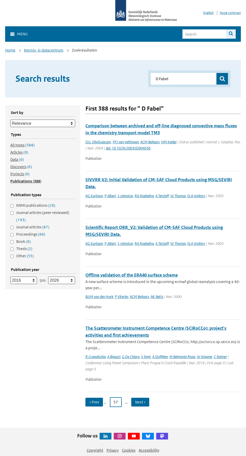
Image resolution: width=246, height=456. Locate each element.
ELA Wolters (196, 195)
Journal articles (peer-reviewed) (42, 216)
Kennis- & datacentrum (43, 50)
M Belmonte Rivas (182, 356)
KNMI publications (35, 205)
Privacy (113, 450)
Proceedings (30, 234)
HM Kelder (169, 141)
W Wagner (204, 356)
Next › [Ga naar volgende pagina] (140, 402)
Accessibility (149, 450)
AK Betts (157, 296)
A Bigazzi (113, 356)
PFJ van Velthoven (126, 141)
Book (23, 241)
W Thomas (178, 195)
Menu (22, 33)
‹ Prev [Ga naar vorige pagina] (94, 402)
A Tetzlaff (162, 195)
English (208, 13)
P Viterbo (121, 296)
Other (25, 255)
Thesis (24, 248)
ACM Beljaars (150, 141)
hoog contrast (230, 13)
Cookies (128, 450)
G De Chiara (130, 356)
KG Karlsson (94, 195)
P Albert (110, 195)
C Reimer (220, 356)
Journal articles (32, 227)
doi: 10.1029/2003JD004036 (128, 148)
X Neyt (146, 356)
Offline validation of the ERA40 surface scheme (131, 275)
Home (10, 50)
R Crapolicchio (95, 356)
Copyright (95, 450)
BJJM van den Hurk (99, 296)
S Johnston (125, 195)
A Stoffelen (160, 356)
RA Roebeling (144, 195)
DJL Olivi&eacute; (98, 141)
